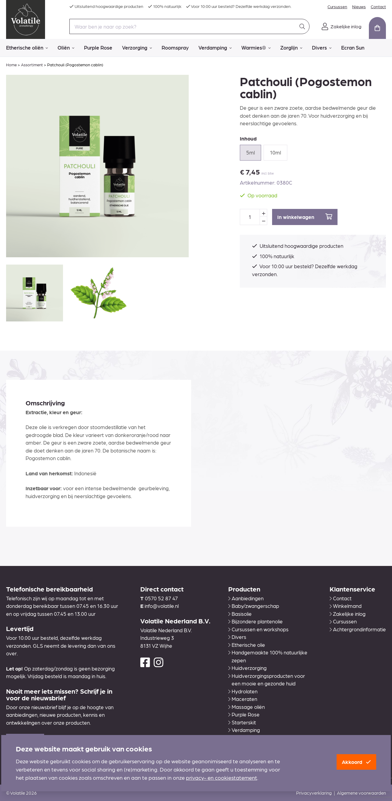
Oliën (66, 48)
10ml (275, 152)
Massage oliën (246, 707)
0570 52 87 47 (161, 598)
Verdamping (215, 48)
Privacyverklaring (314, 793)
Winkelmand (346, 606)
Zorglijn (291, 48)
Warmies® (256, 48)
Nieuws (359, 6)
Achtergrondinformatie (358, 629)
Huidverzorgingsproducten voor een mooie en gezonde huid (266, 680)
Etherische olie (246, 645)
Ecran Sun (352, 47)
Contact (378, 6)
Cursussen (337, 6)
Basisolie (240, 614)
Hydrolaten (242, 691)
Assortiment (32, 64)
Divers (321, 48)
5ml (250, 152)
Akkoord (356, 762)
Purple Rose (98, 47)
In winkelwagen (304, 216)
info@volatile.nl (162, 606)
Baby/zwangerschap (253, 606)
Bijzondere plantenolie (255, 621)
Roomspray (175, 47)
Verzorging (137, 48)
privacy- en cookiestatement (221, 777)
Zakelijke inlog (348, 614)
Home (11, 64)
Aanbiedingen (246, 598)
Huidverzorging (247, 668)
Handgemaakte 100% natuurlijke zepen (267, 656)
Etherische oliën (27, 48)
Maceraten (242, 699)
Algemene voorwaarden (361, 793)
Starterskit (242, 722)
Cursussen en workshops (258, 629)
